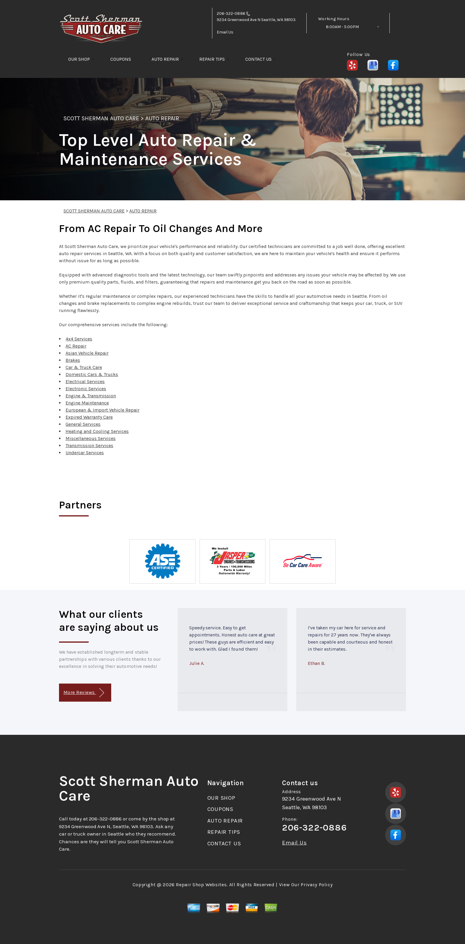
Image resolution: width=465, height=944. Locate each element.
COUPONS (120, 59)
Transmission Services (89, 445)
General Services (83, 424)
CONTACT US (258, 59)
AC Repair (76, 346)
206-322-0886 (231, 13)
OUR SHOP (79, 59)
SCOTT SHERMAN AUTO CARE (101, 118)
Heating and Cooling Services (97, 431)
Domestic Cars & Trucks (92, 374)
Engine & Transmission (91, 396)
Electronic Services (86, 388)
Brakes (73, 360)
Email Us (225, 32)
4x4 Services (79, 339)
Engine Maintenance (87, 403)
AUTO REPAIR (165, 59)
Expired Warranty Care (89, 417)
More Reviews (83, 693)
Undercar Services (85, 452)
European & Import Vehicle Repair (102, 410)
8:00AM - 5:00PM (342, 26)
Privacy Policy (316, 884)
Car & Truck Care (84, 367)
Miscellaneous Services (91, 438)
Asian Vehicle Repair (87, 353)
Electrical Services (85, 381)
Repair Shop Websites (201, 884)
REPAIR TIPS (212, 59)
